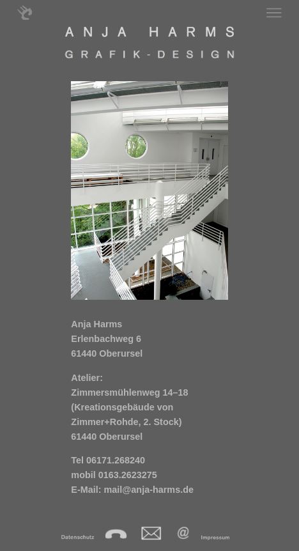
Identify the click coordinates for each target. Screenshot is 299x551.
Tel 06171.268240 (108, 460)
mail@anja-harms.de (149, 490)
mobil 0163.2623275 (114, 475)
